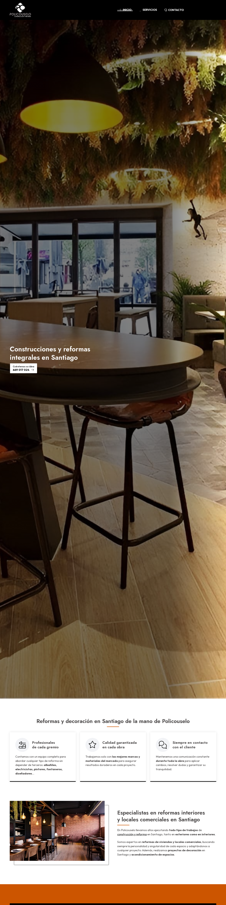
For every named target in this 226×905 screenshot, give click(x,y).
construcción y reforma (132, 834)
